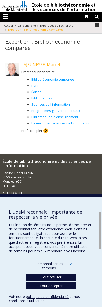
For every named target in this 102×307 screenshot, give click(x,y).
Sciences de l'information (50, 104)
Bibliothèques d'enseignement (54, 117)
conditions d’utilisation (27, 300)
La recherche (27, 26)
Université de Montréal (14, 6)
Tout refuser (51, 277)
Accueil (9, 26)
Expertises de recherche (56, 26)
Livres (35, 86)
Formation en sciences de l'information (60, 123)
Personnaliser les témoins (53, 266)
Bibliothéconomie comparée (52, 79)
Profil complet (31, 130)
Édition (36, 92)
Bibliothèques (42, 98)
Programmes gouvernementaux (55, 110)
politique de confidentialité (47, 296)
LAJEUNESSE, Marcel (40, 65)
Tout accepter (51, 286)
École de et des (64, 7)
